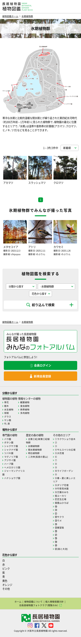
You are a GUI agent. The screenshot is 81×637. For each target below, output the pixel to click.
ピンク (6, 568)
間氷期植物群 (35, 449)
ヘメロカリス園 (12, 467)
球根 (6, 413)
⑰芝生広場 (60, 499)
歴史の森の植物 (34, 435)
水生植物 (8, 409)
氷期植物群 (27, 16)
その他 (6, 589)
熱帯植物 (24, 409)
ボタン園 (8, 442)
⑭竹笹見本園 (62, 488)
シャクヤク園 (11, 446)
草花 (6, 402)
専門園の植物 (9, 435)
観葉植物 (24, 402)
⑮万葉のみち (62, 492)
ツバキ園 (8, 453)
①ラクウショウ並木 (65, 439)
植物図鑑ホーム (10, 16)
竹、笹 (7, 423)
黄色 (4, 581)
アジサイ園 (10, 460)
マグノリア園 (11, 456)
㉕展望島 (59, 527)
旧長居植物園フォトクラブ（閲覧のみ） (38, 605)
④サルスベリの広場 (65, 449)
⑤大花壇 (59, 453)
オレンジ (7, 585)
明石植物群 (34, 453)
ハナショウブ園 (12, 478)
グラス (7, 416)
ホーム (18, 601)
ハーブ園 (8, 463)
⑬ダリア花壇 (62, 485)
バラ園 (7, 439)
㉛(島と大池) (61, 549)
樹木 (6, 406)
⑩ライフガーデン (64, 471)
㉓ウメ (58, 520)
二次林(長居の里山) (38, 456)
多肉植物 (24, 413)
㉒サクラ (59, 517)
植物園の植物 (9, 398)
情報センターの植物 (29, 398)
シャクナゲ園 (11, 449)
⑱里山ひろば (62, 502)
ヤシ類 (7, 420)
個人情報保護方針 (54, 601)
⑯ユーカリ (60, 495)
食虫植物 (24, 406)
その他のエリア (61, 435)
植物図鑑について (33, 601)
